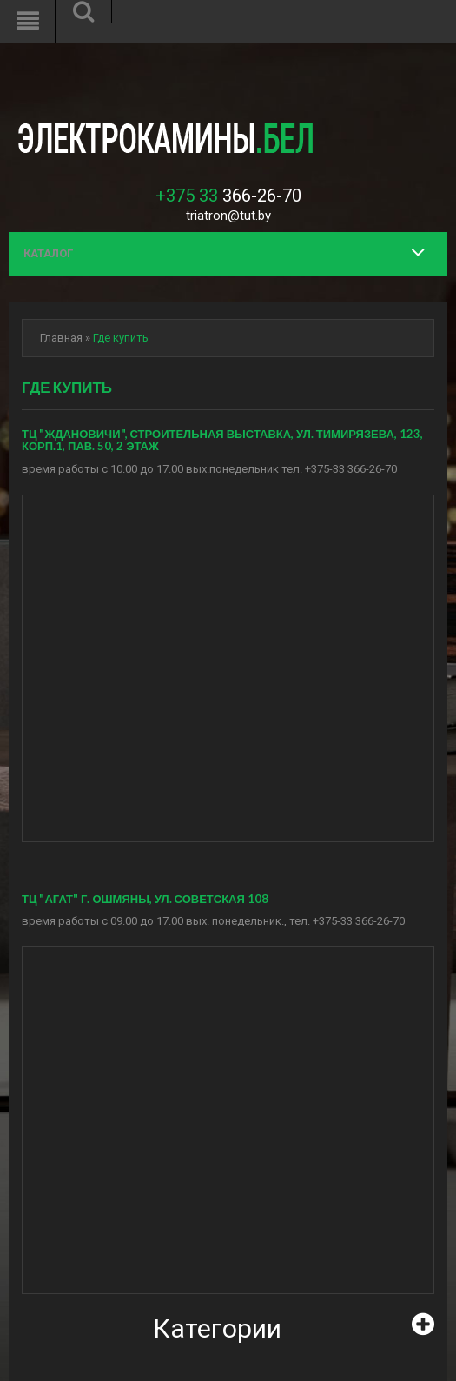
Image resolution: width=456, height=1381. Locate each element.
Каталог (48, 253)
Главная (61, 337)
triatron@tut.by (228, 215)
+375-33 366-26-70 (351, 468)
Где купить (121, 337)
